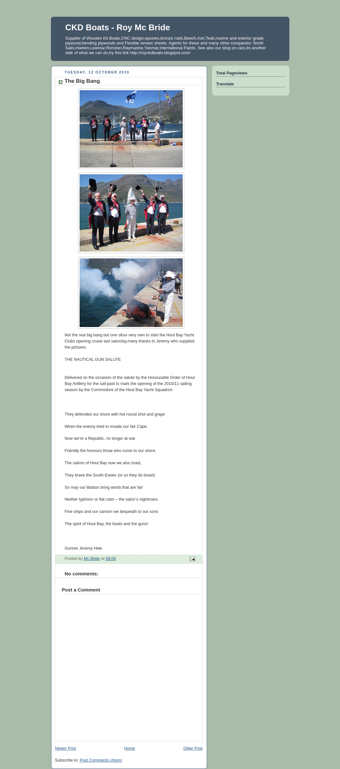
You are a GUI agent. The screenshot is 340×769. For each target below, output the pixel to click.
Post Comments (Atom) (101, 760)
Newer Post (65, 748)
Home (129, 748)
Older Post (193, 748)
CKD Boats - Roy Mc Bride (117, 27)
